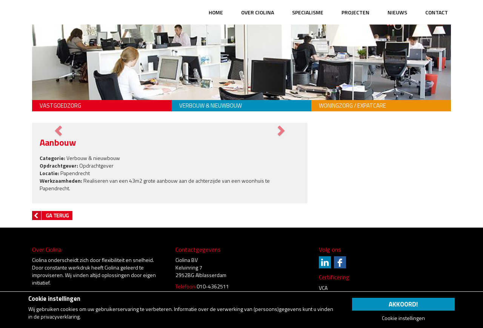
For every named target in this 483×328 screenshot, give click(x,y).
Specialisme (307, 12)
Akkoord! (403, 304)
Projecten (355, 12)
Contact (436, 12)
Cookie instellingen (403, 318)
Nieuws (397, 12)
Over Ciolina (257, 12)
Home (216, 12)
